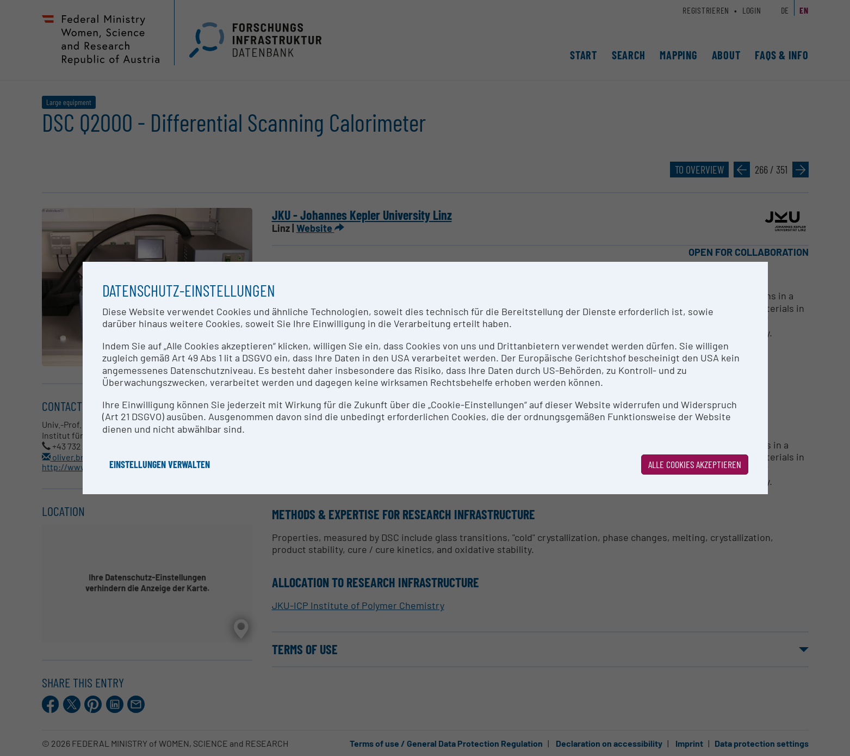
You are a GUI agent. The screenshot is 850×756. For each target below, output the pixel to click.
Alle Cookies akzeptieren (694, 464)
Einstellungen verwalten (159, 464)
